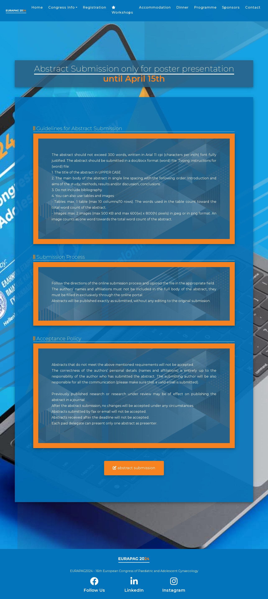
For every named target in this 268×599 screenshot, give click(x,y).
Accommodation (188, 10)
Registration (128, 10)
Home (71, 10)
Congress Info (95, 10)
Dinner (216, 10)
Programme (239, 10)
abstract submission (134, 468)
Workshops (156, 12)
